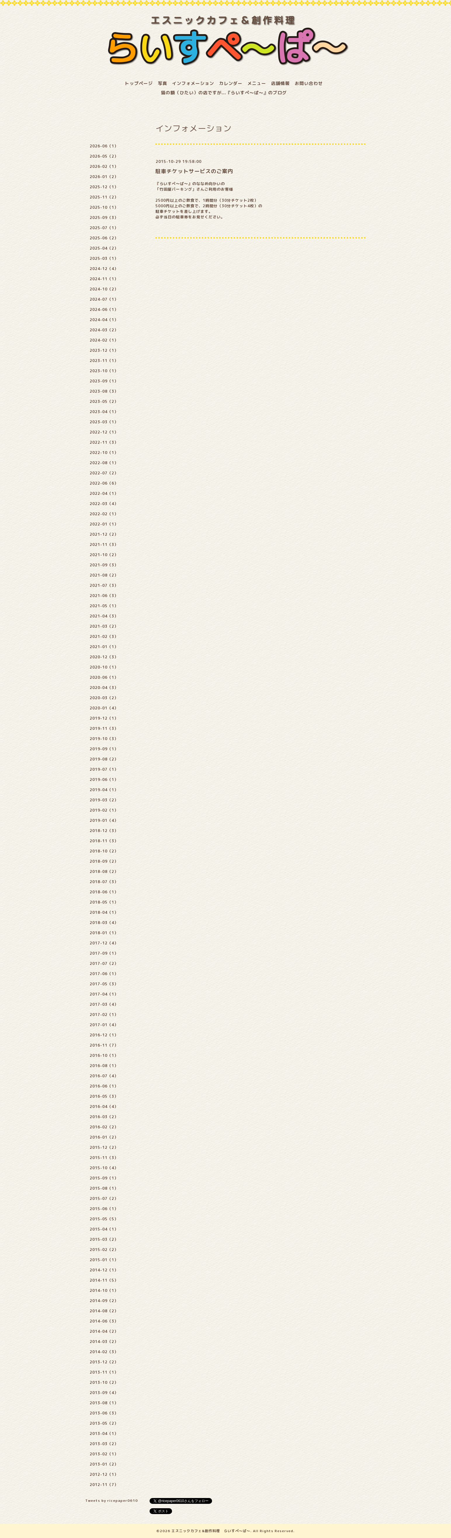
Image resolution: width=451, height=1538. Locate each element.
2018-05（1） (104, 902)
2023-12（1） (104, 350)
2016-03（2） (104, 1116)
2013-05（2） (104, 1423)
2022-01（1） (104, 524)
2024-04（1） (104, 319)
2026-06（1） (104, 146)
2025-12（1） (104, 186)
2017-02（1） (104, 1014)
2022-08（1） (104, 462)
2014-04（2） (104, 1331)
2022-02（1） (104, 513)
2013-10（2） (104, 1382)
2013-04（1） (104, 1433)
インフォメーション (193, 83)
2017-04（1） (104, 994)
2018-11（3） (104, 840)
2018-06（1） (104, 892)
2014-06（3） (104, 1321)
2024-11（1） (104, 278)
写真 (162, 83)
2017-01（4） (104, 1024)
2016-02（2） (104, 1127)
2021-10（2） (104, 554)
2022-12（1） (104, 432)
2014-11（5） (104, 1280)
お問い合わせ (309, 83)
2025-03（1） (104, 258)
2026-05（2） (104, 156)
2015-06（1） (104, 1208)
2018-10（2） (104, 851)
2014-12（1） (104, 1270)
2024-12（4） (104, 268)
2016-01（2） (104, 1137)
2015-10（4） (104, 1167)
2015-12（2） (104, 1147)
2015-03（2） (104, 1239)
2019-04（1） (104, 789)
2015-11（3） (104, 1157)
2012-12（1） (104, 1474)
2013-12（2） (104, 1362)
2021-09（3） (104, 565)
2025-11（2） (104, 197)
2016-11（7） (104, 1045)
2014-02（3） (104, 1351)
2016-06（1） (104, 1086)
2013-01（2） (104, 1464)
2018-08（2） (104, 871)
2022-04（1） (104, 493)
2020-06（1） (104, 677)
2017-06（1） (104, 973)
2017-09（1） (104, 953)
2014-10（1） (104, 1290)
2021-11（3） (104, 544)
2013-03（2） (104, 1443)
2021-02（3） (104, 636)
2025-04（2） (104, 248)
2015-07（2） (104, 1198)
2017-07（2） (104, 963)
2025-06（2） (104, 238)
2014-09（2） (104, 1300)
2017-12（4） (104, 943)
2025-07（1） (104, 227)
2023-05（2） (104, 401)
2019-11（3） (104, 728)
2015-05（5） (104, 1219)
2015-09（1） (104, 1178)
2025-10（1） (104, 207)
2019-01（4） (104, 820)
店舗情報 (280, 83)
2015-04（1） (104, 1229)
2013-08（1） (104, 1402)
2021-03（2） (104, 626)
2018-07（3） (104, 881)
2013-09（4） (104, 1392)
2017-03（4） (104, 1004)
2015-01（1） (104, 1259)
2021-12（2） (104, 534)
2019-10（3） (104, 738)
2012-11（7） (104, 1484)
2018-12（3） (104, 830)
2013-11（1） (104, 1372)
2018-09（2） (104, 861)
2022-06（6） (104, 483)
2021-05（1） (104, 605)
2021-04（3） (104, 616)
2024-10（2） (104, 289)
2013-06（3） (104, 1413)
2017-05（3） (104, 984)
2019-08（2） (104, 759)
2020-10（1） (104, 667)
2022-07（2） (104, 473)
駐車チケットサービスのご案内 (194, 171)
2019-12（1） (104, 718)
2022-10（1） (104, 452)
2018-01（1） (104, 932)
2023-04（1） (104, 411)
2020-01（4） (104, 708)
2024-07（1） (104, 299)
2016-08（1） (104, 1065)
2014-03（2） (104, 1341)
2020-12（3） (104, 657)
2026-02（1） (104, 166)
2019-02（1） (104, 810)
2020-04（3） (104, 687)
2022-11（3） (104, 442)
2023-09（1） (104, 381)
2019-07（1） (104, 769)
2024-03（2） (104, 330)
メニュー (256, 83)
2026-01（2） (104, 176)
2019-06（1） (104, 779)
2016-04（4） (104, 1106)
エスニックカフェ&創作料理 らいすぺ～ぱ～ (210, 1530)
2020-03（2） (104, 697)
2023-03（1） (104, 421)
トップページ (139, 83)
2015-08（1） (104, 1188)
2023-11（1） (104, 360)
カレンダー (230, 83)
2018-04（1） (104, 912)
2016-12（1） (104, 1035)
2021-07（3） (104, 585)
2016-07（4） (104, 1075)
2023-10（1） (104, 370)
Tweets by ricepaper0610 (111, 1500)
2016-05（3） (104, 1096)
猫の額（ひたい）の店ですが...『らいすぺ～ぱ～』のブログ (224, 93)
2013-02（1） (104, 1454)
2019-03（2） (104, 800)
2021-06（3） (104, 595)
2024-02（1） (104, 340)
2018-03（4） (104, 922)
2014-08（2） (104, 1310)
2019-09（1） (104, 748)
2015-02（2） (104, 1249)
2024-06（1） (104, 309)
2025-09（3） (104, 217)
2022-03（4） (104, 503)
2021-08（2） (104, 575)
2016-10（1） (104, 1055)
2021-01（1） (104, 646)
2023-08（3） (104, 391)
